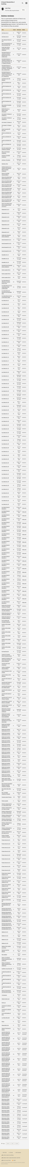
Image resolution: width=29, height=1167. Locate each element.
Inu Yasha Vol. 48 (5, 477)
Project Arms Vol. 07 (6, 862)
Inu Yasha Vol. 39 (5, 443)
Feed (14, 1160)
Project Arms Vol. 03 (6, 847)
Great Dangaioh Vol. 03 (6, 247)
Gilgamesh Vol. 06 (5, 228)
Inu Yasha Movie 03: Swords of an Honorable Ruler (7, 292)
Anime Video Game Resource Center (11, 1157)
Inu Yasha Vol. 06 (5, 319)
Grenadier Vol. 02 (5, 258)
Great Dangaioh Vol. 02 (6, 243)
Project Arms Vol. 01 (6, 840)
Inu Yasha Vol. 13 (5, 345)
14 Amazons (4, 995)
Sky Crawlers (4, 954)
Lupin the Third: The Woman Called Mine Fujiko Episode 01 (6, 1034)
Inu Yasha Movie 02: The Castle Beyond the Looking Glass (7, 287)
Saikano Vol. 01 (5, 932)
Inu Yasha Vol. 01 (5, 300)
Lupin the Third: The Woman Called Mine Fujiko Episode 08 (6, 1070)
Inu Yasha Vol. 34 (5, 425)
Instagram (17, 1152)
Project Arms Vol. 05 (6, 855)
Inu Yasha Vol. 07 (5, 323)
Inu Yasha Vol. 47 (5, 474)
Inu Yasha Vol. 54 (5, 500)
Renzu (3, 1021)
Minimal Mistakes (4, 1163)
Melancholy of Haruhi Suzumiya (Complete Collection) (6, 710)
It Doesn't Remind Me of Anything (7, 3)
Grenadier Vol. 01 (5, 254)
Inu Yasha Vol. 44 (5, 462)
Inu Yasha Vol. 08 (5, 326)
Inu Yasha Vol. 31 (5, 413)
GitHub (10, 1152)
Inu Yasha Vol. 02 (5, 304)
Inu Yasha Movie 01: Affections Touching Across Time (6, 282)
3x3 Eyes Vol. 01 (5, 33)
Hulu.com (24, 508)
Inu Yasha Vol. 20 (5, 372)
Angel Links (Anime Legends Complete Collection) (6, 49)
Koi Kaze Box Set (5, 651)
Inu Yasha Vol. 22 (5, 379)
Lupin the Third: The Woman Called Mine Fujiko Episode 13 (6, 1095)
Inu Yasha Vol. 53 (5, 496)
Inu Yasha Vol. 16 (5, 357)
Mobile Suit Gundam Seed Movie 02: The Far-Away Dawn (7, 720)
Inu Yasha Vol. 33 (5, 421)
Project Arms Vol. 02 (6, 843)
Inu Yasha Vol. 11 (5, 338)
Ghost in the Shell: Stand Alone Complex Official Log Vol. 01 (7, 205)
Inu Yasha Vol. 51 (5, 489)
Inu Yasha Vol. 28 (5, 402)
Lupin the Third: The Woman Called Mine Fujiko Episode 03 (6, 1044)
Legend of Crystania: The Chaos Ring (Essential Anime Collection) (7, 660)
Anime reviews (7, 16)
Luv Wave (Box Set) (6, 1017)
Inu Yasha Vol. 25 (5, 391)
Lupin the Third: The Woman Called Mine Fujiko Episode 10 (6, 1080)
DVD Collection (6, 1160)
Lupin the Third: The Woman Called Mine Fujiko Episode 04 (6, 1049)
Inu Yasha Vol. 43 (5, 459)
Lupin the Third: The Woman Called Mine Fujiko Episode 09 (6, 1075)
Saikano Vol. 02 (5, 935)
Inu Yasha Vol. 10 (5, 334)
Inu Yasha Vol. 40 (5, 447)
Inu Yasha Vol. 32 (5, 417)
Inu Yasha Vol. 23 (5, 383)
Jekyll (23, 1162)
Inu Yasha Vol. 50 (5, 485)
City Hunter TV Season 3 (7, 122)
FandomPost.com (6, 24)
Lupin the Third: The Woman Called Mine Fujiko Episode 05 (6, 1054)
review (16, 1143)
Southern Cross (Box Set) (7, 968)
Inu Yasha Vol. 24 (5, 387)
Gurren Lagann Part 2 (6, 273)
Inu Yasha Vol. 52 (5, 493)
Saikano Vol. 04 (5, 943)
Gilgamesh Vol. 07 (5, 232)
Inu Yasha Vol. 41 (5, 451)
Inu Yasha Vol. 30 (5, 409)
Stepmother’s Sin (5, 1025)
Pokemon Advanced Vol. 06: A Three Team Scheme (7, 824)
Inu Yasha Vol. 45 (5, 466)
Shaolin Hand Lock (5, 998)
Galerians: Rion (5, 163)
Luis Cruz (7, 8)
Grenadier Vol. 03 (5, 262)
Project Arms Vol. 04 (6, 851)
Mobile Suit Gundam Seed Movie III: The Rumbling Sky (6, 726)
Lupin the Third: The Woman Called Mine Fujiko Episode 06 (6, 1059)
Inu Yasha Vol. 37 (5, 436)
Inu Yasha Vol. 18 (5, 364)
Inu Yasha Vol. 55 (5, 504)
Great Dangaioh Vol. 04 (6, 251)
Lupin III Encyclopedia (8, 1155)
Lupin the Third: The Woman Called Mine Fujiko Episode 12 (6, 1090)
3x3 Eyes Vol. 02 (5, 36)
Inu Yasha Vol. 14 (5, 349)
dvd (12, 1143)
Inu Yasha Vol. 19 (5, 368)
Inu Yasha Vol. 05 (5, 315)
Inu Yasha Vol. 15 (5, 353)
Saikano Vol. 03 (5, 939)
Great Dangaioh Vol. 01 (6, 239)
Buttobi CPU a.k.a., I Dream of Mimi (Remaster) (6, 110)
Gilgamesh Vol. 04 (5, 220)
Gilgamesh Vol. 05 (5, 224)
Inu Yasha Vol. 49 (5, 481)
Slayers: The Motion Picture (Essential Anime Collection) (7, 959)
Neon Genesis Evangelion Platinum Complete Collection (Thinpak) (7, 785)
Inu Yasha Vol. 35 (5, 428)
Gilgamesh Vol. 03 (5, 217)
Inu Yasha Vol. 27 (5, 398)
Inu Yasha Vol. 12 (5, 342)
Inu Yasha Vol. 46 (5, 470)
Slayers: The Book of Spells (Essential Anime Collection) (6, 964)
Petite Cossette (5, 800)
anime (8, 1143)
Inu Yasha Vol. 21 (5, 376)
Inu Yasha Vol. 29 (5, 406)
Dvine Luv (4, 1002)
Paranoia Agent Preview (7, 797)
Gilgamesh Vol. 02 (5, 213)
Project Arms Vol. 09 (6, 870)
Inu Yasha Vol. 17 (5, 360)
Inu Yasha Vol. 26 (5, 394)
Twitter (3, 1152)
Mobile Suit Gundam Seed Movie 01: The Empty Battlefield (6, 715)
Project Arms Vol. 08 (6, 866)
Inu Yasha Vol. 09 (5, 330)
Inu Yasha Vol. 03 (5, 308)
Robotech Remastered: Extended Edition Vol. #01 (6, 905)
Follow (23, 9)
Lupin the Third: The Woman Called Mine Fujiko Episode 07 (6, 1064)
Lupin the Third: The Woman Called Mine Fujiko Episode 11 (6, 1085)
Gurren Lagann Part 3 (6, 277)
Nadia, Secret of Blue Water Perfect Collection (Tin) (7, 780)
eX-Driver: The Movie (6, 160)
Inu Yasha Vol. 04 (5, 311)
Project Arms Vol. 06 (6, 858)
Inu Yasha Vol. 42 (5, 455)
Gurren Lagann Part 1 (6, 269)
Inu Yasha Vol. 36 (5, 432)
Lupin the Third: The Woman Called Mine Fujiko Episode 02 (6, 1039)
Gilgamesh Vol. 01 (5, 209)
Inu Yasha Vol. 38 (5, 440)
